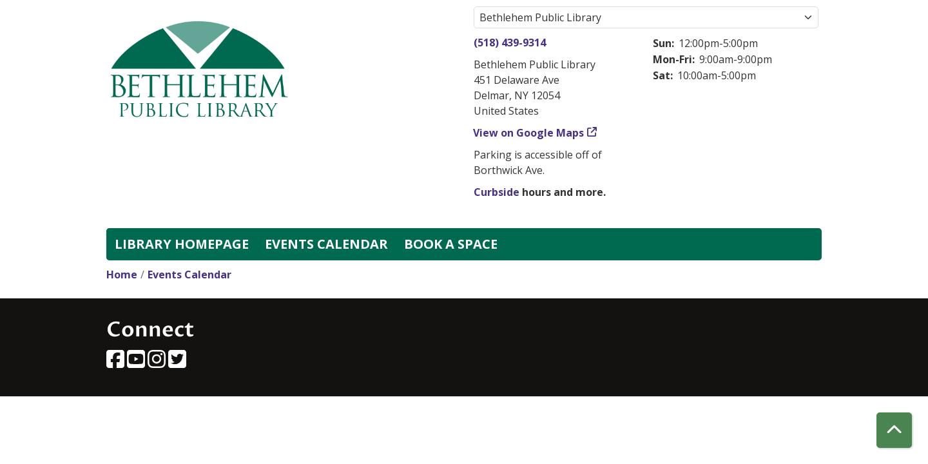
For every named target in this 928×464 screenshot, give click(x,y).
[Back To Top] (894, 430)
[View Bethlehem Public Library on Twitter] (177, 363)
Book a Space (451, 244)
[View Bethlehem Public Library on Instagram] (158, 363)
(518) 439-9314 (510, 42)
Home (121, 274)
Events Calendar (326, 244)
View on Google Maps (529, 133)
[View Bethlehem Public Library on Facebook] (116, 363)
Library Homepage (182, 244)
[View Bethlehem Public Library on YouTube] (137, 363)
